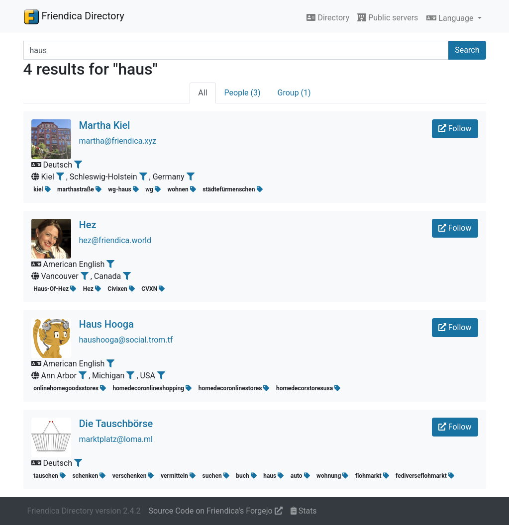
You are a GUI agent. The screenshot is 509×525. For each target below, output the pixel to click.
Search (467, 50)
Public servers (387, 17)
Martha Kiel (104, 125)
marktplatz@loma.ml (116, 439)
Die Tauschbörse (116, 424)
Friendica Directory (73, 16)
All (202, 92)
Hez (88, 225)
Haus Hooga (106, 324)
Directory (327, 17)
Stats (304, 511)
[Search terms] (236, 50)
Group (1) (294, 92)
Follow (455, 128)
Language (450, 18)
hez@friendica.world (115, 240)
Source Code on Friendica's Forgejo (216, 511)
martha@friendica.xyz (118, 141)
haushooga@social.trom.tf (126, 340)
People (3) (242, 92)
